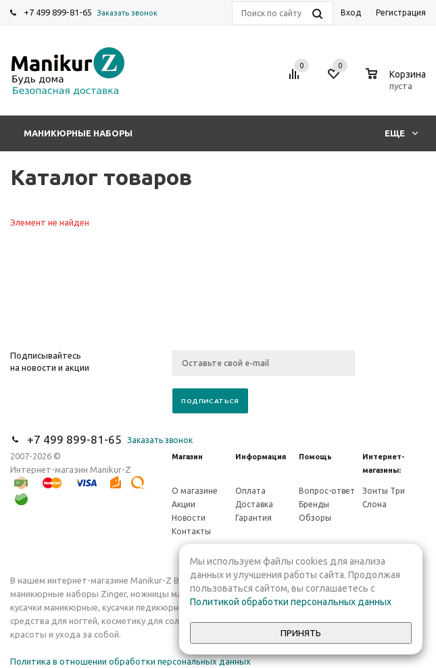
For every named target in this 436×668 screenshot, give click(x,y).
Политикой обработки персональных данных (290, 601)
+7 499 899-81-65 (58, 12)
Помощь (315, 457)
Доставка (254, 504)
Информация (260, 457)
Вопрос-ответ (327, 490)
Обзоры (315, 517)
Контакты (191, 531)
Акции (183, 504)
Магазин (187, 457)
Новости (188, 517)
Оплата (250, 490)
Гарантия (253, 517)
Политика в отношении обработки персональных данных (130, 661)
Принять (301, 633)
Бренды (314, 504)
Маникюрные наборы (78, 133)
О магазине (195, 490)
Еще (401, 133)
